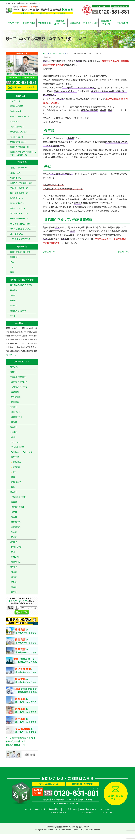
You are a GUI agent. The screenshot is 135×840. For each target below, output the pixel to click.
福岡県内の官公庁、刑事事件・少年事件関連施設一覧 (23, 153)
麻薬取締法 (16, 562)
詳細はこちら (11, 355)
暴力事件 (53, 54)
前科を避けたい (16, 198)
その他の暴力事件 (18, 497)
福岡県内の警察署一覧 (19, 147)
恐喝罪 (14, 577)
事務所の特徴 (28, 23)
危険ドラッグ (16, 547)
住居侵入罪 (16, 412)
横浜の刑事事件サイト (16, 745)
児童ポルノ (17, 462)
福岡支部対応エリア (18, 142)
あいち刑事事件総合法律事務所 (20, 738)
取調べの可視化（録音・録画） (21, 183)
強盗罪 (14, 572)
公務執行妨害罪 (17, 507)
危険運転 (15, 392)
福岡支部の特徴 (16, 106)
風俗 (13, 487)
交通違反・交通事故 (18, 311)
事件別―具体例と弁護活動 (21, 285)
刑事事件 (13, 407)
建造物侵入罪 (16, 417)
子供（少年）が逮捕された (20, 239)
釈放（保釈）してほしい (19, 193)
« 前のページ (49, 252)
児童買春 (16, 467)
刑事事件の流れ (90, 23)
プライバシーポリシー (108, 813)
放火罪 (14, 422)
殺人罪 (14, 532)
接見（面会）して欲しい (19, 188)
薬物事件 (13, 306)
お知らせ (13, 372)
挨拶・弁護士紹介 (17, 127)
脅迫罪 (14, 537)
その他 (12, 316)
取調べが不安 (15, 178)
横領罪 (14, 582)
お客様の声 (14, 367)
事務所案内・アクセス (18, 132)
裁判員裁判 (14, 257)
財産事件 (13, 300)
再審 (12, 272)
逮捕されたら (15, 173)
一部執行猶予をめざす (19, 219)
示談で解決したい (17, 203)
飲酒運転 (15, 402)
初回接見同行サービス (60, 22)
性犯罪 (13, 295)
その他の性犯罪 (17, 447)
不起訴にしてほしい (18, 208)
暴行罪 (14, 517)
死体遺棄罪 (16, 527)
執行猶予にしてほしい (19, 213)
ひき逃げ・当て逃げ (19, 382)
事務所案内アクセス (106, 22)
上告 (12, 267)
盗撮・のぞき (16, 482)
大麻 (13, 552)
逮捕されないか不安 (18, 168)
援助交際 (15, 457)
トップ (45, 54)
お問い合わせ (122, 23)
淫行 (14, 472)
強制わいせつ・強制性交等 (22, 452)
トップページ (13, 23)
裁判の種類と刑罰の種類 (20, 252)
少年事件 (13, 432)
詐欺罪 (14, 592)
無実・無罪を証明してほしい (21, 224)
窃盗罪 (14, 587)
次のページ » (124, 252)
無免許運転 (16, 397)
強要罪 (14, 512)
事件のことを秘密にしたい (21, 229)
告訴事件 (13, 427)
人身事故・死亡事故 (19, 387)
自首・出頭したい (17, 234)
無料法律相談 (44, 23)
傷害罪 (61, 54)
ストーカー (15, 442)
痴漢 (13, 477)
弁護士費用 (75, 23)
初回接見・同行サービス (19, 116)
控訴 (12, 262)
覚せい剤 (15, 557)
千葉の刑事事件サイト (16, 741)
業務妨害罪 (16, 522)
